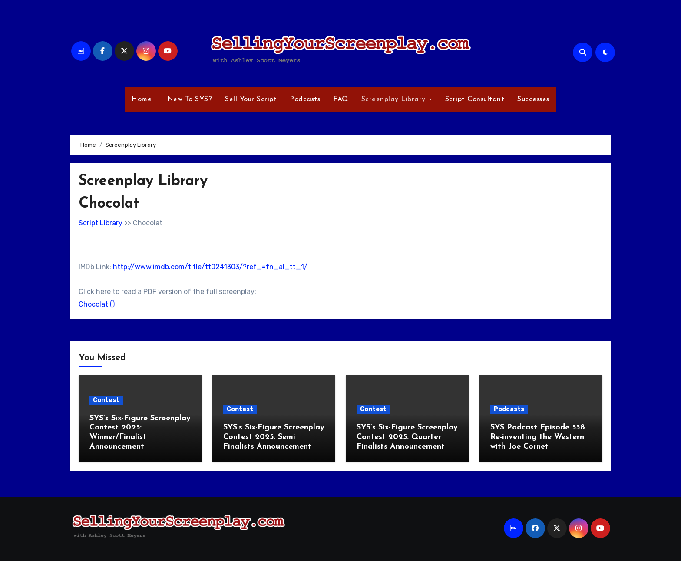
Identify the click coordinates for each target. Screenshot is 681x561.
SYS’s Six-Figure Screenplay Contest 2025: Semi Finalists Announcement (273, 436)
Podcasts (305, 99)
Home (142, 99)
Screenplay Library (394, 99)
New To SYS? (188, 99)
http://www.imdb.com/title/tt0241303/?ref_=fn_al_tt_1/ (210, 267)
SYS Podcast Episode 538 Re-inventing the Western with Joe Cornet (537, 436)
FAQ (340, 99)
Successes (533, 99)
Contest (106, 400)
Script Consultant (475, 99)
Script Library (100, 223)
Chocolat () (97, 304)
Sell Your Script (251, 99)
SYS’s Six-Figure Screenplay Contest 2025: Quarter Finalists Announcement (407, 436)
